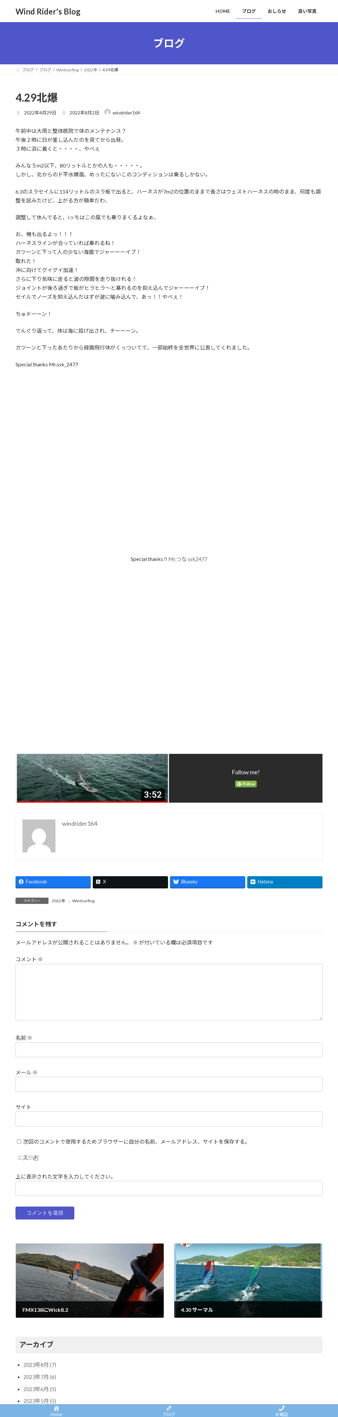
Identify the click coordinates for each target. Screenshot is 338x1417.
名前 (24, 1037)
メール (27, 1072)
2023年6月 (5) (39, 1389)
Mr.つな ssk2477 (187, 559)
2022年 (58, 900)
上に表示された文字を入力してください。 (66, 1176)
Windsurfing (83, 900)
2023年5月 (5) (39, 1401)
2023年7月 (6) (39, 1376)
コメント (29, 959)
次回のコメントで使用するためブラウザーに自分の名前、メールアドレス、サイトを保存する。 (136, 1141)
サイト (23, 1107)
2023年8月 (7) (39, 1364)
